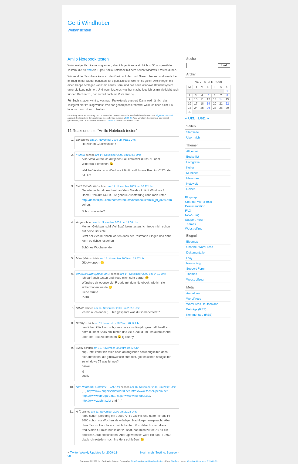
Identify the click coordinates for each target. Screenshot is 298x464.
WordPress (193, 298)
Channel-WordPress (198, 201)
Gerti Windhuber (89, 23)
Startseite (192, 132)
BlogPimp (136, 461)
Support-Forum (195, 219)
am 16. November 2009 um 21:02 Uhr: (153, 387)
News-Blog (192, 215)
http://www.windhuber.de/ (133, 395)
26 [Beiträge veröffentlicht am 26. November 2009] (208, 107)
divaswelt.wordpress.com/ (93, 273)
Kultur (190, 167)
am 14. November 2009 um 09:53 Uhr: (118, 154)
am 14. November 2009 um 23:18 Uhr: (117, 308)
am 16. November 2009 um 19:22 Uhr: (116, 347)
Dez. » (203, 118)
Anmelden (193, 293)
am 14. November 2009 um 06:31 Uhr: (113, 139)
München (192, 173)
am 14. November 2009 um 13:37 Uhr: (123, 258)
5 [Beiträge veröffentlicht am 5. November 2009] (208, 95)
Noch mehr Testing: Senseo (158, 452)
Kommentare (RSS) (199, 314)
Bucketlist (192, 156)
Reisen (191, 189)
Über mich (193, 137)
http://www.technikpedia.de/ (149, 391)
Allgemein (160, 115)
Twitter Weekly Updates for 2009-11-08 (93, 454)
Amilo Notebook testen (88, 59)
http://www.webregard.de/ (98, 395)
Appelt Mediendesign (152, 461)
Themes (190, 224)
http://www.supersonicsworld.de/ (108, 391)
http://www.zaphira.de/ (96, 400)
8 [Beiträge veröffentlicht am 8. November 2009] (227, 95)
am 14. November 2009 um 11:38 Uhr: (116, 222)
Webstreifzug (193, 228)
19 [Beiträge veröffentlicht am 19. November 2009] (208, 103)
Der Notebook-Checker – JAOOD (98, 387)
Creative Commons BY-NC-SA (202, 461)
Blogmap (191, 197)
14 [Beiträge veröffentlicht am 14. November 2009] (221, 99)
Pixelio (174, 461)
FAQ (188, 210)
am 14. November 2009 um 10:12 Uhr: (131, 186)
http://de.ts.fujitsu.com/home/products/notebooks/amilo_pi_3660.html (127, 200)
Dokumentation (195, 206)
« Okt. (190, 118)
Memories (192, 178)
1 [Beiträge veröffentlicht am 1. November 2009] (227, 91)
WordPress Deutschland (202, 304)
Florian (80, 154)
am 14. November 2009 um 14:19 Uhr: (143, 273)
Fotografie (193, 162)
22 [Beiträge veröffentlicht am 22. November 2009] (227, 103)
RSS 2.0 (128, 118)
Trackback (111, 120)
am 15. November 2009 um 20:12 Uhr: (117, 323)
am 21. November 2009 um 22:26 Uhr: (114, 411)
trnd (89, 70)
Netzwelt (169, 115)
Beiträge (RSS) (196, 309)
